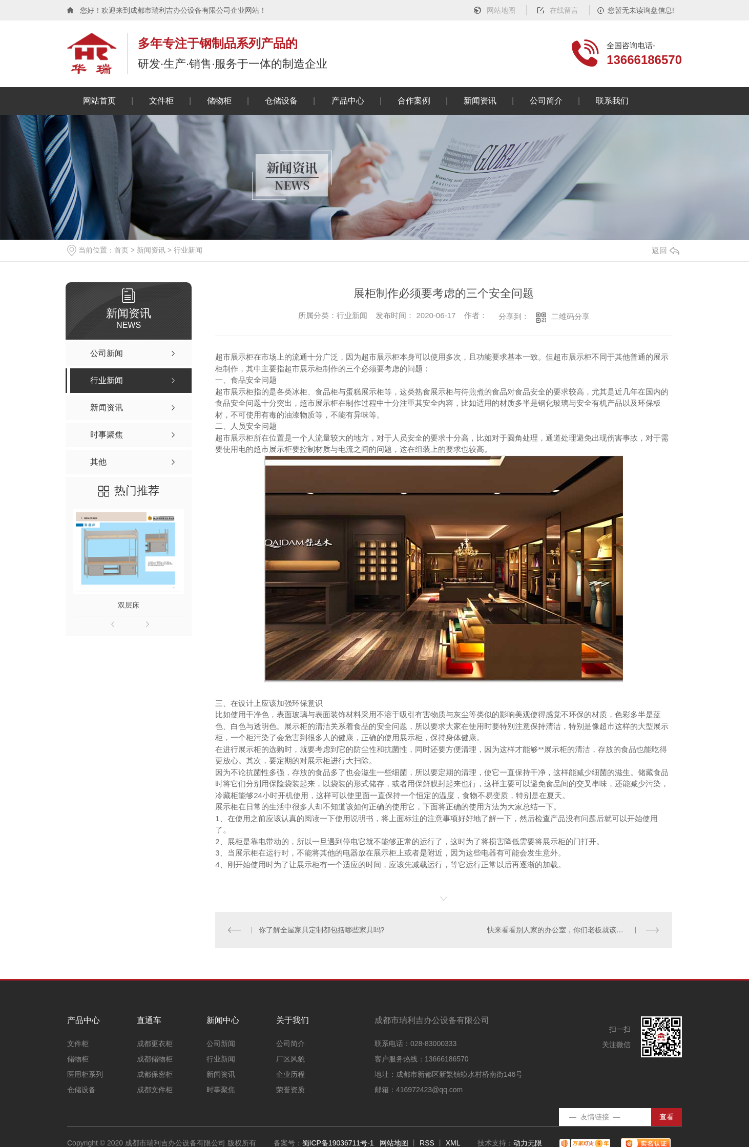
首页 (121, 250)
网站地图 (501, 10)
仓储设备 (281, 100)
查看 (666, 1117)
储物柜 (219, 100)
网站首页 (99, 100)
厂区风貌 (290, 1059)
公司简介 (546, 100)
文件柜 (161, 100)
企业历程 (290, 1074)
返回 (665, 250)
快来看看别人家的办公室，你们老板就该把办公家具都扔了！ (573, 930)
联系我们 (612, 100)
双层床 (128, 605)
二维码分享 (570, 316)
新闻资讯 (479, 100)
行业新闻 (188, 250)
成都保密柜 (155, 1074)
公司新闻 (220, 1044)
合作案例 (413, 100)
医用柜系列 (85, 1074)
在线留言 (564, 10)
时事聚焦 (220, 1090)
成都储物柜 (155, 1059)
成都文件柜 (155, 1090)
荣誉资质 (290, 1090)
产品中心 (347, 100)
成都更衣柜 (155, 1044)
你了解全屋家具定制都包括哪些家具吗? (322, 930)
